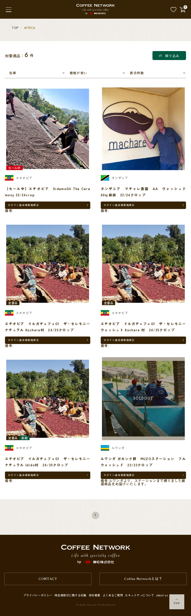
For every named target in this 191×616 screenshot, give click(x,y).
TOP (177, 602)
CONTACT (48, 578)
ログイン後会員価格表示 (23, 205)
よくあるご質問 (113, 595)
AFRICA (29, 27)
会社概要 (94, 595)
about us (162, 595)
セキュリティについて (139, 595)
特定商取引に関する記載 (70, 595)
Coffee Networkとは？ (143, 578)
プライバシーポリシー (37, 595)
